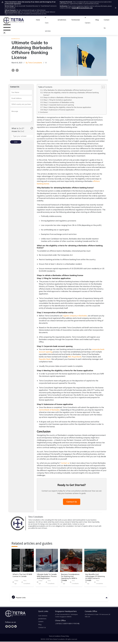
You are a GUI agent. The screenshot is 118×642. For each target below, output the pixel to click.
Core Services (42, 616)
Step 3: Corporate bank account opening (58, 105)
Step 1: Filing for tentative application (57, 100)
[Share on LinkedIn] (17, 70)
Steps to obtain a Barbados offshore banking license (63, 97)
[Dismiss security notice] (116, 8)
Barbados (16, 38)
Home (38, 20)
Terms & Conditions (54, 636)
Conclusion (44, 112)
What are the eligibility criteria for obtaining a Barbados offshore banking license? (71, 93)
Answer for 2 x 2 (18, 131)
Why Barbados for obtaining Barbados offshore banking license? (67, 90)
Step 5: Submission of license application (59, 110)
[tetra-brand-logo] (13, 20)
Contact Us (71, 502)
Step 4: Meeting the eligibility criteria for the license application (67, 107)
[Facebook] (6, 626)
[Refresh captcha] (32, 128)
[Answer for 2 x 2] (22, 136)
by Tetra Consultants (34, 62)
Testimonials (75, 20)
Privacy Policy (65, 636)
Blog (97, 20)
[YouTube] (12, 626)
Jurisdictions (62, 20)
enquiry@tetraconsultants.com (82, 8)
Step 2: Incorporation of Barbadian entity (58, 102)
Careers (87, 23)
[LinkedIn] (15, 626)
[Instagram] (9, 626)
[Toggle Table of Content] (102, 87)
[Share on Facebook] (13, 70)
